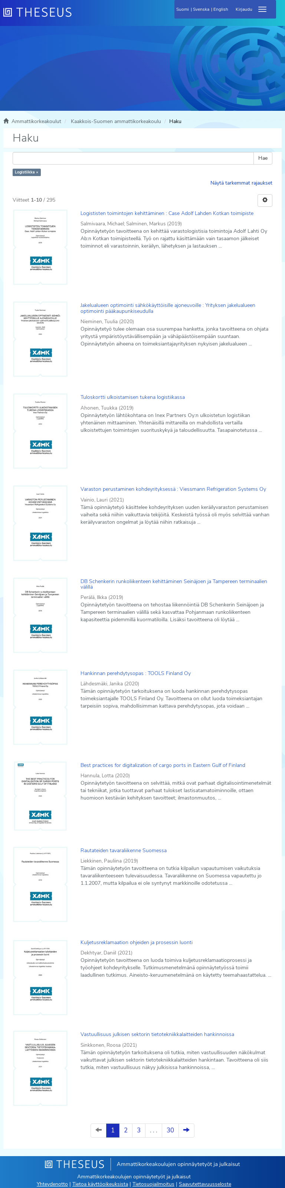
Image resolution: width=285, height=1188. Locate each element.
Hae (263, 158)
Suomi (182, 9)
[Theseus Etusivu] (77, 16)
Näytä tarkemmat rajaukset (241, 182)
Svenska (201, 9)
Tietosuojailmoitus (153, 1184)
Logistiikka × (26, 172)
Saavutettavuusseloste (205, 1184)
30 (170, 1130)
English (220, 9)
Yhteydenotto (52, 1184)
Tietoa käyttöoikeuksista (100, 1184)
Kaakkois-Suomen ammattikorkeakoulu (116, 121)
